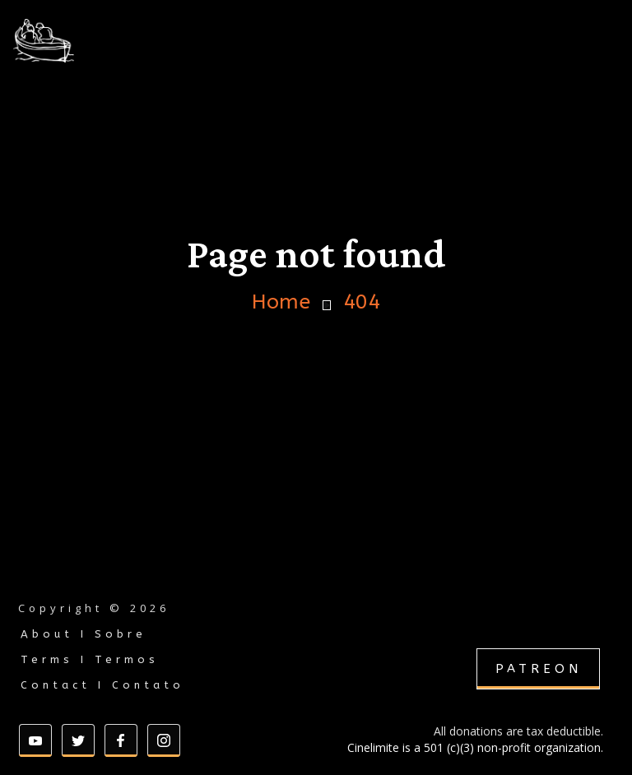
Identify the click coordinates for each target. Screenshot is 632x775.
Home (281, 302)
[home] (85, 40)
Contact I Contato (102, 685)
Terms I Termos (90, 659)
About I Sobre (83, 634)
